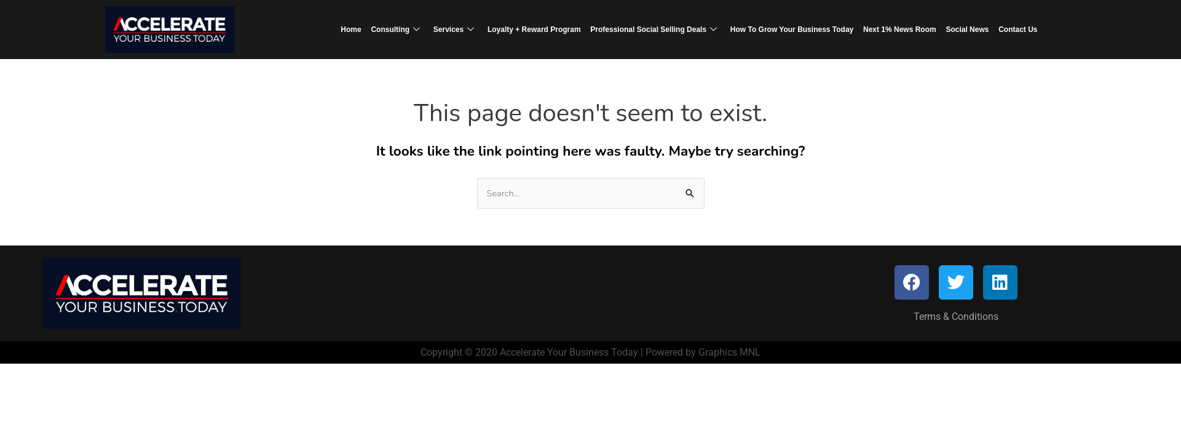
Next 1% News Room (896, 29)
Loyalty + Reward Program (536, 29)
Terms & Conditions (956, 317)
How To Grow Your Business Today (790, 29)
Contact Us (1011, 29)
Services (456, 29)
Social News (962, 29)
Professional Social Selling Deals (653, 29)
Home (357, 29)
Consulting (400, 29)
